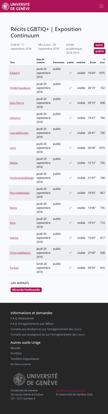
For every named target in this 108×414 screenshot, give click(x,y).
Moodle (15, 348)
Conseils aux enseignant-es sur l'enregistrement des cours (48, 334)
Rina (12, 223)
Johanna (15, 118)
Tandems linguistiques (25, 359)
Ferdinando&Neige (22, 178)
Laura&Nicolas (19, 133)
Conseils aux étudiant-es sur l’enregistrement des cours (46, 329)
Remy (13, 208)
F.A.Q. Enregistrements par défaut (32, 324)
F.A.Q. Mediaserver (22, 318)
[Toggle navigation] (101, 6)
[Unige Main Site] (16, 6)
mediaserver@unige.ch (70, 390)
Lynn (13, 148)
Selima (14, 238)
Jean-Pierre (17, 103)
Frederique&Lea (20, 88)
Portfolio (16, 353)
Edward (15, 73)
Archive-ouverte (21, 364)
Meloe (14, 163)
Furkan (14, 268)
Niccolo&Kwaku (20, 193)
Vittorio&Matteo (20, 253)
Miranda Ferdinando (26, 290)
